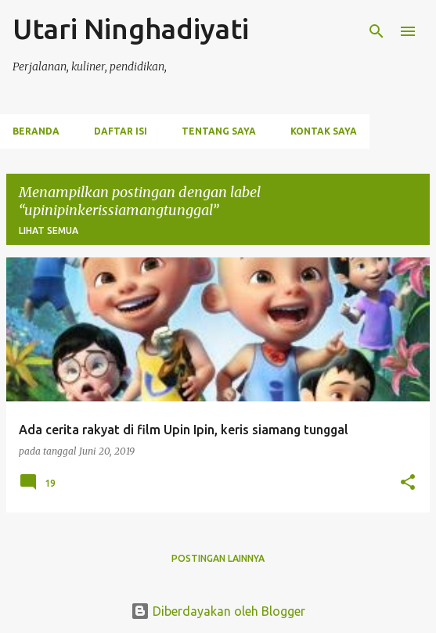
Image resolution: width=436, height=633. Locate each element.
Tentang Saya (219, 131)
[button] (407, 483)
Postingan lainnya (218, 558)
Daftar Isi (120, 131)
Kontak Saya (323, 131)
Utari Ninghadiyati (131, 29)
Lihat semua (48, 230)
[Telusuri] (376, 31)
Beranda (36, 131)
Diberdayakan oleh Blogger (218, 611)
